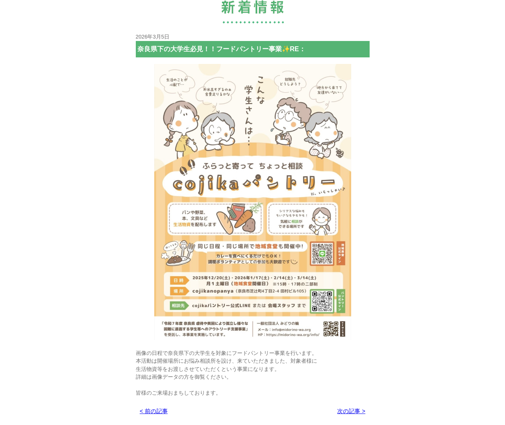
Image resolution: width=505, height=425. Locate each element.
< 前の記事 (154, 411)
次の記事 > (351, 411)
